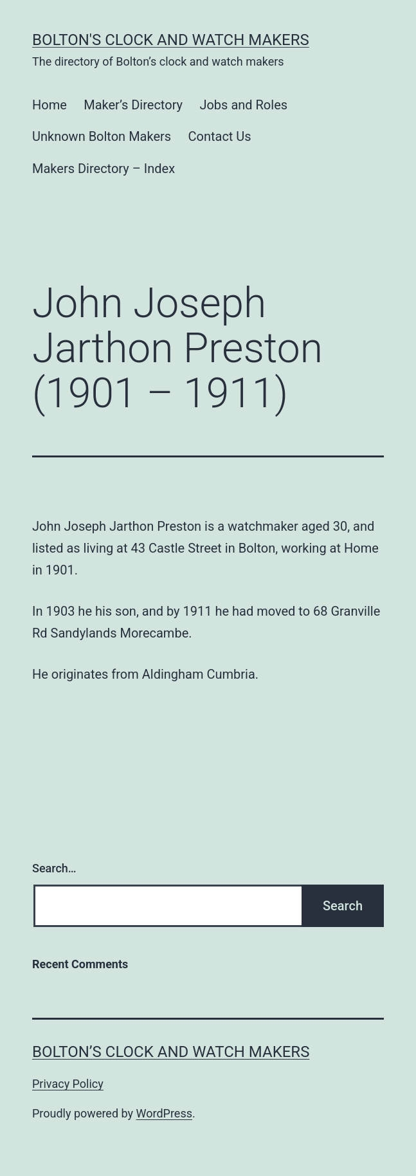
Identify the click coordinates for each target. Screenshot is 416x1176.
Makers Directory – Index (103, 168)
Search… (54, 868)
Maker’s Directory (133, 105)
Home (49, 105)
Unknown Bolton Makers (101, 136)
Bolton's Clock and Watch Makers (170, 40)
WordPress (164, 1113)
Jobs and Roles (243, 105)
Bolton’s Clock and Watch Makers (170, 1052)
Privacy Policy (68, 1083)
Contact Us (219, 136)
